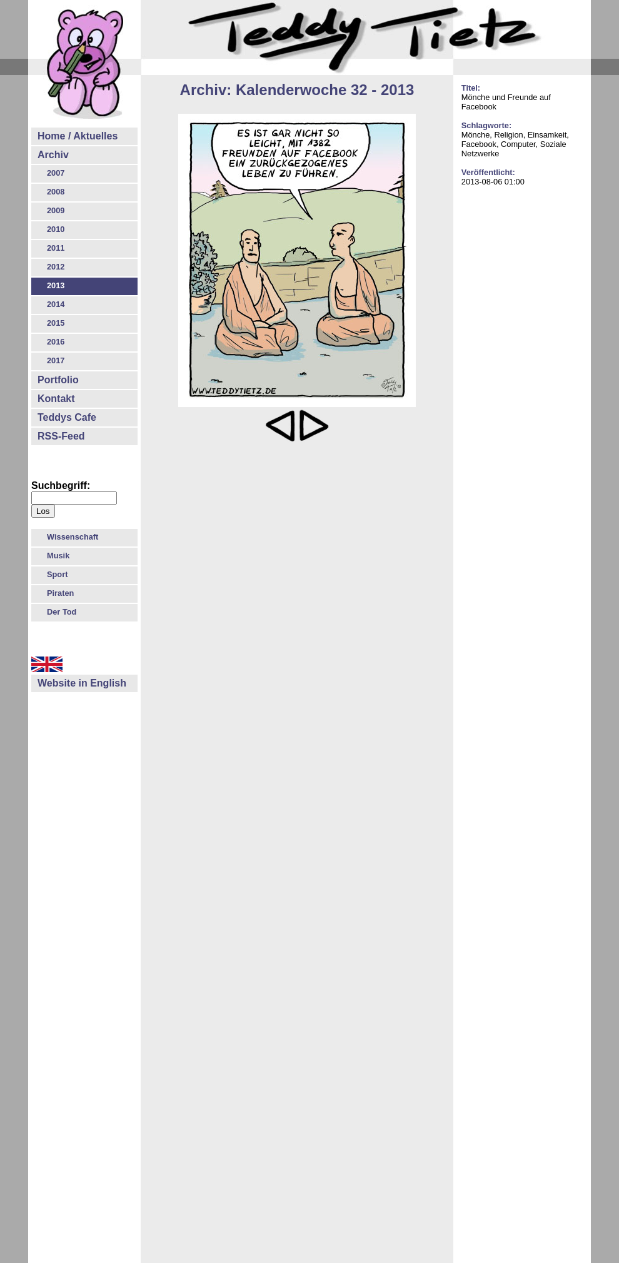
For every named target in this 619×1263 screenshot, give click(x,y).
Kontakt (56, 398)
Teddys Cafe (67, 417)
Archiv (53, 154)
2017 (55, 360)
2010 (55, 229)
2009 (55, 210)
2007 (55, 173)
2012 (55, 266)
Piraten (60, 593)
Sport (57, 574)
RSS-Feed (61, 436)
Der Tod (61, 611)
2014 (55, 304)
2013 (55, 285)
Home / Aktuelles (78, 136)
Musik (58, 555)
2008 (55, 191)
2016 (55, 341)
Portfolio (58, 380)
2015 (55, 323)
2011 (55, 248)
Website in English (82, 683)
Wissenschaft (72, 536)
